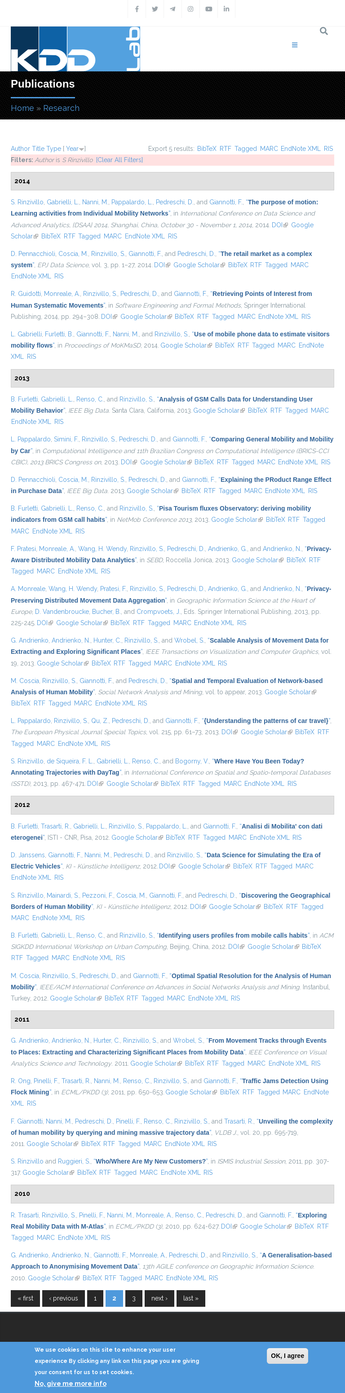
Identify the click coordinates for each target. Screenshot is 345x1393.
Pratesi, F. (113, 588)
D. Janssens (28, 855)
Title (38, 148)
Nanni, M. (95, 202)
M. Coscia (25, 680)
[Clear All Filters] (119, 159)
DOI (280, 225)
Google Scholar (199, 265)
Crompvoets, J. (159, 611)
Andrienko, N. (282, 548)
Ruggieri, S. (74, 1161)
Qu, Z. (100, 720)
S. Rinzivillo (27, 202)
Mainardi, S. (63, 895)
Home (22, 108)
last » (191, 1298)
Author (20, 148)
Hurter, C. (106, 1040)
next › (159, 1298)
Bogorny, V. (192, 761)
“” (266, 720)
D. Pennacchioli (33, 253)
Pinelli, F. (46, 1080)
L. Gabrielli (26, 334)
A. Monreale (28, 588)
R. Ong (21, 1080)
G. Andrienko (30, 640)
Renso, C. (90, 399)
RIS (328, 148)
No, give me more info (70, 1383)
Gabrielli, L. (63, 202)
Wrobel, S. (189, 640)
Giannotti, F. (226, 202)
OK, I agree (287, 1355)
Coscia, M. (73, 253)
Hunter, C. (107, 640)
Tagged (245, 148)
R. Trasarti (25, 1215)
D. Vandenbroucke (62, 611)
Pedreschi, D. (175, 202)
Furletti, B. (59, 334)
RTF (225, 148)
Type (53, 148)
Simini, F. (66, 439)
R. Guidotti (26, 293)
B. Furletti (24, 399)
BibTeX (207, 148)
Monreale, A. (62, 293)
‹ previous (63, 1298)
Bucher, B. (106, 611)
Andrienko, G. (227, 548)
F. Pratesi (23, 548)
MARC (269, 148)
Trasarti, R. (55, 826)
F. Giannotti (27, 1121)
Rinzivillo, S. (108, 253)
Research (61, 108)
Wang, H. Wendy (102, 548)
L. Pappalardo (31, 439)
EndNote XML (301, 148)
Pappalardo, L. (132, 202)
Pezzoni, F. (97, 895)
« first (25, 1298)
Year (72, 148)
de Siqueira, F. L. (70, 761)
